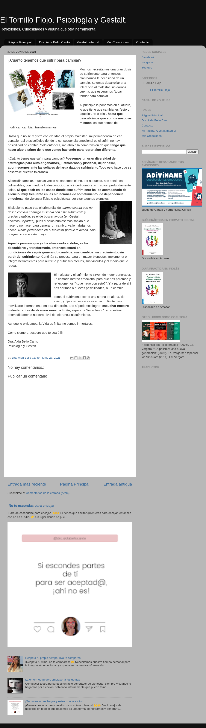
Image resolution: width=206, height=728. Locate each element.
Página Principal (20, 42)
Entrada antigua (117, 484)
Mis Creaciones (118, 42)
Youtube (147, 67)
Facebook (148, 57)
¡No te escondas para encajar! (32, 505)
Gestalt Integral (88, 42)
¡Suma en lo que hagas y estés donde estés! (53, 701)
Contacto (142, 42)
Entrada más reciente (27, 484)
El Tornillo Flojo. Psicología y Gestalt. (63, 19)
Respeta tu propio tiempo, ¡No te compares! (53, 657)
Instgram (147, 62)
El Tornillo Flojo (160, 89)
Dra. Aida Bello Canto (54, 42)
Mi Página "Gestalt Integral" (159, 130)
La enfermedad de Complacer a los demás (52, 679)
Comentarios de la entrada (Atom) (48, 493)
